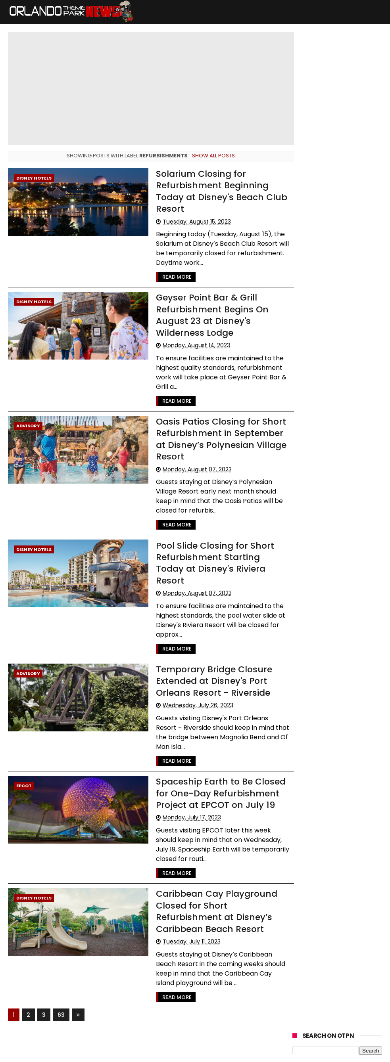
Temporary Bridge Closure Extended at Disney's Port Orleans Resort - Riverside (209, 669)
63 (61, 1002)
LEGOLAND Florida (317, 305)
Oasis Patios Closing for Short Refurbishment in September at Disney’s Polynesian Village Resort (216, 438)
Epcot (24, 773)
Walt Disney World (319, 246)
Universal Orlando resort (326, 261)
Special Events (314, 276)
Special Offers (314, 334)
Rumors (351, 334)
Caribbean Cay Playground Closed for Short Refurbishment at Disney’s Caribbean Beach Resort (211, 898)
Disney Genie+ (314, 393)
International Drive (319, 378)
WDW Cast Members (322, 349)
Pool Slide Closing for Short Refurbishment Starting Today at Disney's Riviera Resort (218, 556)
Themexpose (202, 1052)
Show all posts (211, 155)
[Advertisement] (337, 644)
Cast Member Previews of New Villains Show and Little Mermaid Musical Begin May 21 (335, 97)
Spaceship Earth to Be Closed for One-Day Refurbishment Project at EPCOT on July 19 (215, 781)
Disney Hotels (34, 178)
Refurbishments (316, 320)
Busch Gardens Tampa (325, 290)
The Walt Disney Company (330, 364)
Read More (171, 277)
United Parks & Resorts (324, 408)
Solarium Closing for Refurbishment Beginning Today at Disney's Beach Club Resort (216, 191)
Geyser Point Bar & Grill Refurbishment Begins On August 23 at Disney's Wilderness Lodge (207, 315)
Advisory (28, 425)
